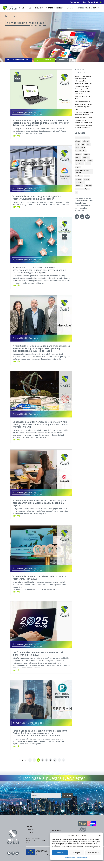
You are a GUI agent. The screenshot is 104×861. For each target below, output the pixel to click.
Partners (59, 8)
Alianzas (49, 8)
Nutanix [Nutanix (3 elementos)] (90, 160)
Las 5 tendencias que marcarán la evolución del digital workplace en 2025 (37, 653)
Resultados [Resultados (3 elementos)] (78, 176)
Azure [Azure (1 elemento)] (88, 144)
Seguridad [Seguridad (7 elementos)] (78, 179)
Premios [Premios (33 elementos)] (77, 167)
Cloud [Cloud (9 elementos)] (83, 147)
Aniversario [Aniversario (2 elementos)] (86, 141)
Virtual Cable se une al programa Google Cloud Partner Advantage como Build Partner (37, 197)
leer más (16, 136)
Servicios (39, 8)
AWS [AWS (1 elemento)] (83, 144)
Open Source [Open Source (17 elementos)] (79, 164)
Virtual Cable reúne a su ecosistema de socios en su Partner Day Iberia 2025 (39, 577)
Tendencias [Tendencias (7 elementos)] (88, 186)
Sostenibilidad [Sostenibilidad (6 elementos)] (79, 182)
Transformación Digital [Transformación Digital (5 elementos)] (82, 189)
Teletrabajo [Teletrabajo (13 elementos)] (78, 186)
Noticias (80, 8)
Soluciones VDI (25, 8)
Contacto (62, 60)
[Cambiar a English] (97, 2)
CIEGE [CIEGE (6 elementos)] (77, 147)
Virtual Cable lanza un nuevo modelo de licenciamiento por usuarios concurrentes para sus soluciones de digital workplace (39, 270)
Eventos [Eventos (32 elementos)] (77, 157)
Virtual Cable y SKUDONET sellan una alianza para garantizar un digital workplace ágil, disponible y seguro (39, 503)
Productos (30, 829)
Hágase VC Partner (43, 60)
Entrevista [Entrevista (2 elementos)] (87, 154)
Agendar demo (76, 2)
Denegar (76, 853)
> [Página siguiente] (59, 760)
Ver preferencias (93, 853)
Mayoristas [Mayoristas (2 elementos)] (86, 157)
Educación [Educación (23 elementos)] (78, 154)
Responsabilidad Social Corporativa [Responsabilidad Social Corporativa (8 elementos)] (82, 171)
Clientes (70, 8)
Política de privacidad (82, 857)
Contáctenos (88, 2)
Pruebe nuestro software (17, 60)
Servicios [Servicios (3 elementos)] (86, 179)
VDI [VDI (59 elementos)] (76, 192)
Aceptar (60, 853)
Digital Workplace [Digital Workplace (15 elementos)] (80, 151)
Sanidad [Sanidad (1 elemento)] (87, 176)
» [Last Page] (63, 760)
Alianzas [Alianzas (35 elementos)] (77, 141)
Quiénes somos (92, 8)
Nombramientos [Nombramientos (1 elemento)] (80, 160)
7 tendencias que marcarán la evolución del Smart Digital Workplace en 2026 (84, 114)
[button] (100, 835)
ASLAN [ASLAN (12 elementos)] (77, 144)
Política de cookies (69, 857)
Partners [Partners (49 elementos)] (88, 164)
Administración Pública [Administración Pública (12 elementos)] (82, 138)
